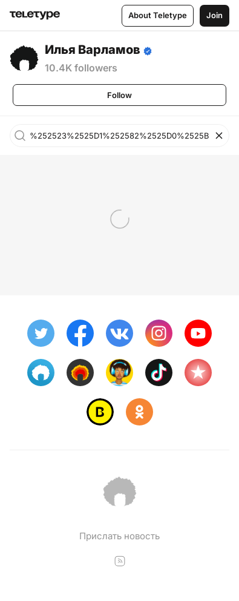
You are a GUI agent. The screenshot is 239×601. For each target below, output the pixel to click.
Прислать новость (119, 536)
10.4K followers (81, 68)
